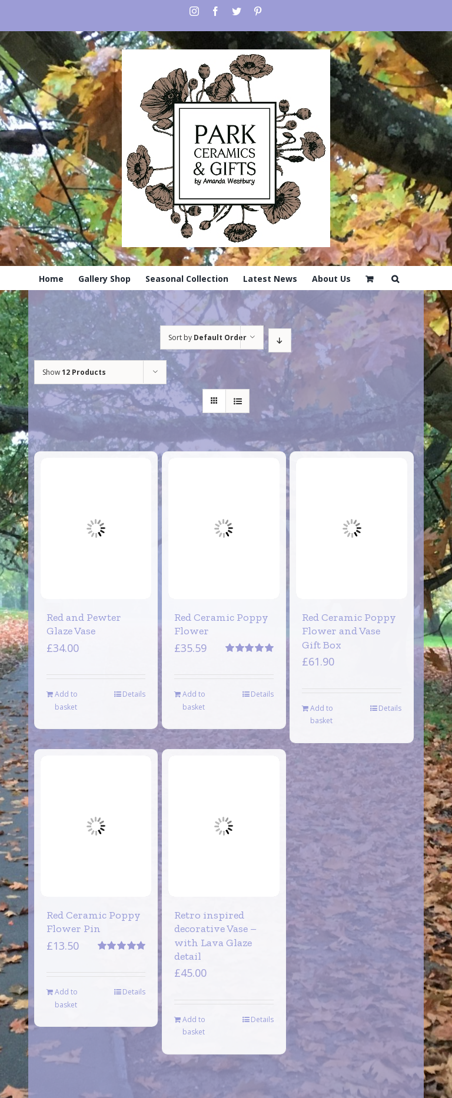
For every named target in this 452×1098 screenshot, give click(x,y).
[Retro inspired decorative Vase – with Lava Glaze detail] (224, 826)
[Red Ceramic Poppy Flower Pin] (96, 826)
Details (133, 694)
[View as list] (237, 401)
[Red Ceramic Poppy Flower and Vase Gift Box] (351, 528)
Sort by (207, 337)
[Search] (395, 278)
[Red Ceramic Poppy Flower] (224, 528)
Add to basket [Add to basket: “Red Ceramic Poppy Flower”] (193, 700)
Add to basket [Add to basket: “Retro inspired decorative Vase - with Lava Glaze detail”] (193, 1025)
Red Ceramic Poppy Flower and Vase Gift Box (349, 631)
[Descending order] (279, 340)
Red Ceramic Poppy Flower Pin (93, 922)
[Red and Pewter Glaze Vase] (96, 528)
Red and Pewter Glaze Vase (83, 624)
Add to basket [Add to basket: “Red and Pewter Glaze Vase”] (66, 700)
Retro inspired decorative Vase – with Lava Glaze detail (215, 936)
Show (74, 372)
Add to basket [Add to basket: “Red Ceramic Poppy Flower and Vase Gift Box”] (321, 714)
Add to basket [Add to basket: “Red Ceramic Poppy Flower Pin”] (66, 998)
